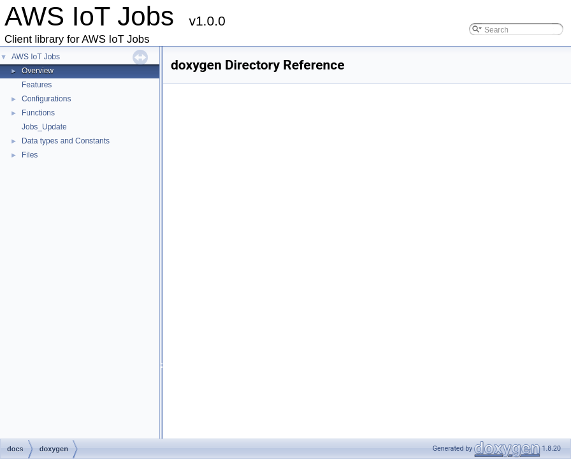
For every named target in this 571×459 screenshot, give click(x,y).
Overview (38, 70)
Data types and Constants (66, 140)
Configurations (46, 98)
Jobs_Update (44, 126)
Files (30, 154)
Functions (38, 112)
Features (37, 84)
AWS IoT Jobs (35, 56)
